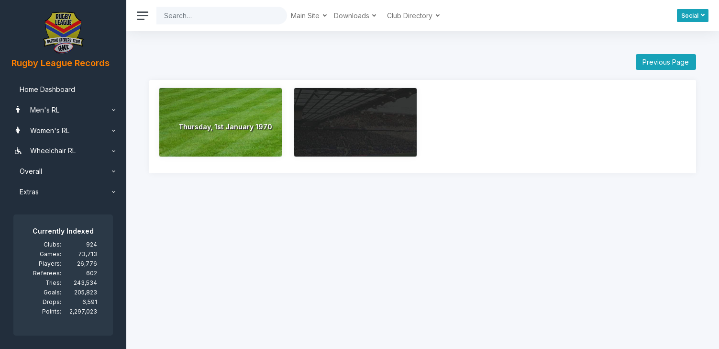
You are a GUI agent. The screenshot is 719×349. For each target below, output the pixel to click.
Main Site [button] (306, 15)
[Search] (214, 15)
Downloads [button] (352, 15)
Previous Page (665, 62)
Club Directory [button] (410, 15)
